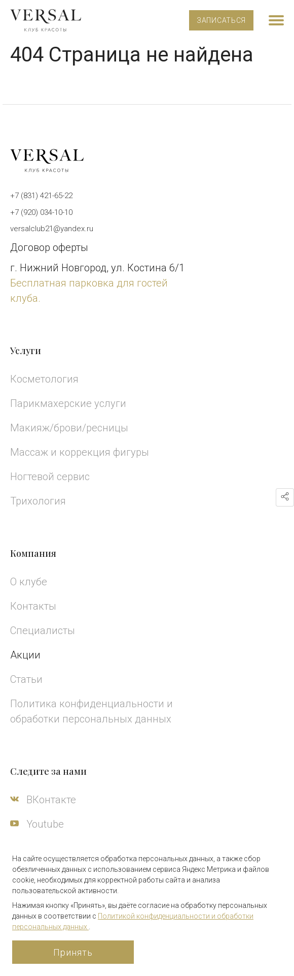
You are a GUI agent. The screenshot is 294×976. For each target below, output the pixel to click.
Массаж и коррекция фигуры (79, 452)
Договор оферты (49, 247)
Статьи (26, 679)
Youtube (37, 824)
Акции (25, 655)
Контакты (33, 606)
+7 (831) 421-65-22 (41, 195)
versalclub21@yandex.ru (51, 228)
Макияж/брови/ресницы (69, 428)
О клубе (28, 582)
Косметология (44, 379)
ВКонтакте (43, 800)
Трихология (38, 501)
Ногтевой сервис (50, 476)
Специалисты (42, 630)
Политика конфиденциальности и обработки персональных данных (91, 711)
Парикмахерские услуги (68, 403)
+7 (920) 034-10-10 (41, 212)
